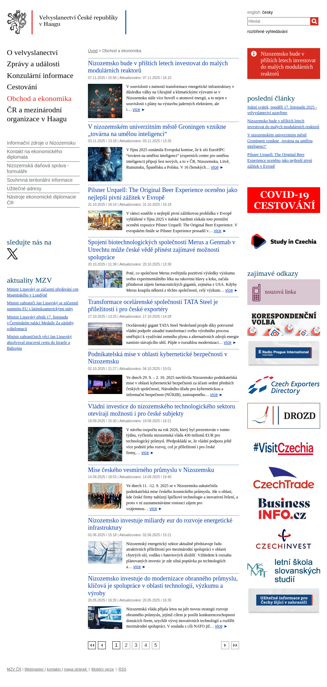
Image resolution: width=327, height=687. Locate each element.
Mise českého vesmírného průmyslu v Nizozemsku (151, 469)
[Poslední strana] (235, 645)
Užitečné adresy (24, 188)
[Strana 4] (146, 645)
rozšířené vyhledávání (267, 32)
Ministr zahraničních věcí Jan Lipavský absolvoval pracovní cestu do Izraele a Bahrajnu (39, 342)
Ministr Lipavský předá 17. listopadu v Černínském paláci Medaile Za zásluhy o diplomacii (40, 323)
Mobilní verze (102, 669)
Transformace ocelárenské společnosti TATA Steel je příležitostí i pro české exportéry (153, 306)
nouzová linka (280, 292)
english (253, 12)
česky (267, 12)
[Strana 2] (126, 645)
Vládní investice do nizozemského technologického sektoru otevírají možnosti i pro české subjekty (161, 410)
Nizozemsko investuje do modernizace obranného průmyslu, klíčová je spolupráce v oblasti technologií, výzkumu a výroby (163, 586)
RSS (122, 669)
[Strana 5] (156, 645)
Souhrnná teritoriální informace (39, 180)
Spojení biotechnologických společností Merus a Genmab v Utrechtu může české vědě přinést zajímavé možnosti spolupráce (161, 249)
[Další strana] (225, 645)
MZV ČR (14, 669)
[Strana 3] (136, 645)
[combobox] (278, 21)
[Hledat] (314, 21)
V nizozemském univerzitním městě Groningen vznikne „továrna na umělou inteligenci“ (157, 130)
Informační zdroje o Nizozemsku (41, 143)
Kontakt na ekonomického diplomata (34, 154)
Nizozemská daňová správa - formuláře (38, 168)
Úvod (93, 50)
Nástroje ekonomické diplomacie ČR (41, 199)
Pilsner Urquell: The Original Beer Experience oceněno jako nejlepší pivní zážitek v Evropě (162, 194)
